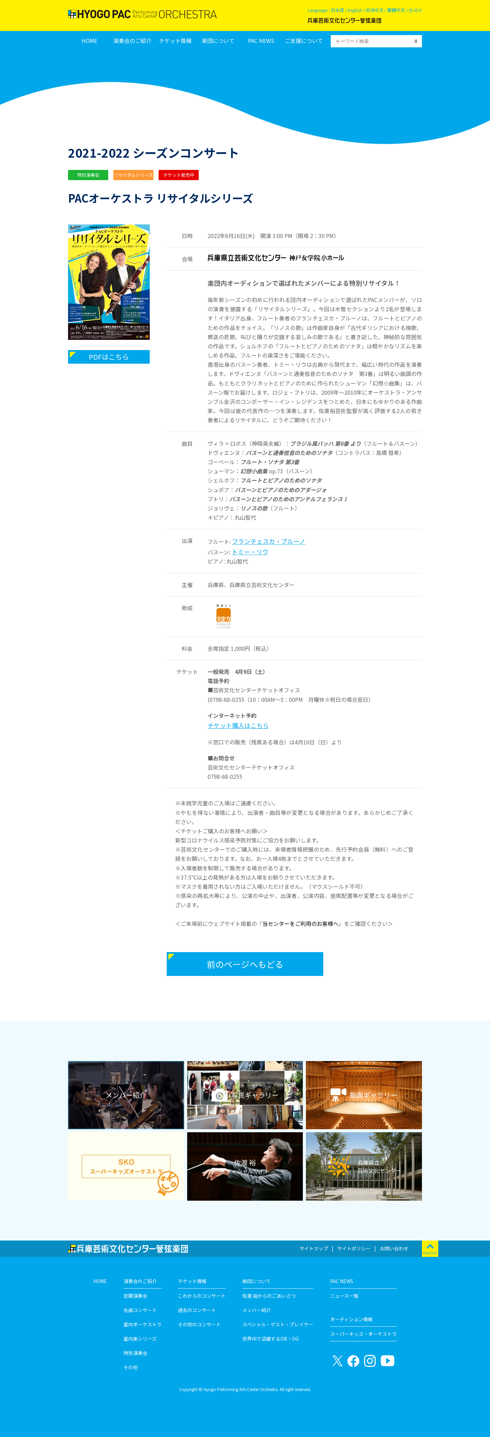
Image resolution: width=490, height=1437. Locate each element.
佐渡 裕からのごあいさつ (269, 1295)
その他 (131, 1367)
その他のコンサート (199, 1324)
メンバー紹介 (256, 1310)
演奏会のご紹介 (132, 40)
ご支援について (304, 40)
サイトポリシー (354, 1248)
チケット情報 (175, 40)
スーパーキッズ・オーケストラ (363, 1333)
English (355, 10)
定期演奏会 (135, 1295)
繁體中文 (396, 10)
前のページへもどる (245, 964)
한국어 (415, 10)
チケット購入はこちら (238, 725)
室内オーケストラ (143, 1324)
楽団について (218, 40)
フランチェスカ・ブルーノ (268, 541)
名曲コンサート (140, 1310)
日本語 (337, 10)
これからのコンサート (202, 1295)
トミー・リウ (250, 551)
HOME (89, 40)
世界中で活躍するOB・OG (270, 1338)
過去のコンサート (197, 1310)
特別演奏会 (135, 1352)
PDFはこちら (109, 357)
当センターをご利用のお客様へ (300, 923)
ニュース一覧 (344, 1295)
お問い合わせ (394, 1248)
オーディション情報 (351, 1319)
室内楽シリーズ (140, 1338)
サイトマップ (313, 1248)
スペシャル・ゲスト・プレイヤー (277, 1324)
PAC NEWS (261, 40)
